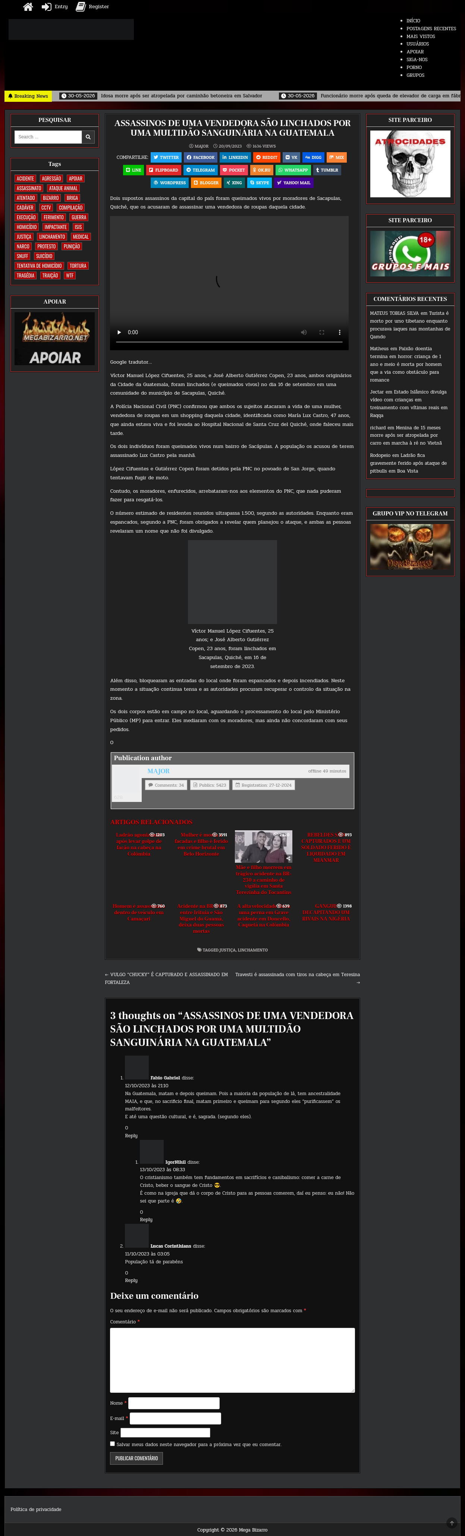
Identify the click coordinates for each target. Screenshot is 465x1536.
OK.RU (261, 170)
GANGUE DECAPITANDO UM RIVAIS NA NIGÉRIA (326, 912)
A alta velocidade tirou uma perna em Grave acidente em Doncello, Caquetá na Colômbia (263, 915)
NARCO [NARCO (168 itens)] (23, 246)
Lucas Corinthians (171, 1246)
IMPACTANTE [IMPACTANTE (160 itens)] (56, 227)
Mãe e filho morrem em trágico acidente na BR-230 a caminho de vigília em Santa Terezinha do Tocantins (263, 880)
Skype (259, 182)
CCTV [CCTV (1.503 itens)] (46, 207)
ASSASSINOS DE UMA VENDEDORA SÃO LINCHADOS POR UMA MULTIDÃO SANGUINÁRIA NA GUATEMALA (232, 128)
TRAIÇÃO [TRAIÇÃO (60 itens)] (50, 275)
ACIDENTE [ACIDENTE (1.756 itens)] (25, 178)
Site (114, 1432)
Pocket (234, 170)
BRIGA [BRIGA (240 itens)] (72, 197)
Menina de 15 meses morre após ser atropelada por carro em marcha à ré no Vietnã (406, 435)
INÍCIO (413, 21)
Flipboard (163, 170)
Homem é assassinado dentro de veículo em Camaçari (139, 912)
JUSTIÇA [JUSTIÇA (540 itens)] (24, 236)
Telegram (200, 170)
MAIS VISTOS (420, 36)
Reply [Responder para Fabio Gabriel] (131, 1136)
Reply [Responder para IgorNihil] (146, 1219)
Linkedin (235, 157)
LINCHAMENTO (253, 950)
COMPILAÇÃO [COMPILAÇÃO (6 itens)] (70, 207)
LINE (133, 170)
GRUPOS (415, 75)
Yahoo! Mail (293, 182)
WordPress (170, 182)
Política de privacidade (35, 1509)
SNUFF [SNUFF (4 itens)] (22, 256)
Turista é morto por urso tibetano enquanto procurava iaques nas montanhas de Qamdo (410, 325)
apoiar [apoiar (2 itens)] (75, 178)
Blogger (206, 182)
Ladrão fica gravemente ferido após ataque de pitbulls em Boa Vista (408, 463)
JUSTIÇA (228, 950)
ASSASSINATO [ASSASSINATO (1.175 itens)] (29, 188)
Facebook (200, 157)
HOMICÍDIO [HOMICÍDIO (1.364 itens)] (27, 227)
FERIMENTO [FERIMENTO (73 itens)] (53, 217)
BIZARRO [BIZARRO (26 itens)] (51, 197)
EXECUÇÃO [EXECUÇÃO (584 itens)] (26, 217)
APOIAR (415, 52)
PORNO (414, 67)
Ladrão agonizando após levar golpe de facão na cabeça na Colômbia (139, 844)
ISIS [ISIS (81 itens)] (78, 227)
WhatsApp (293, 170)
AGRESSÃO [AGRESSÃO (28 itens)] (51, 178)
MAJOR (201, 146)
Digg (313, 157)
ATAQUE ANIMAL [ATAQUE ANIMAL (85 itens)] (63, 188)
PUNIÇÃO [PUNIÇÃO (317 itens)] (72, 246)
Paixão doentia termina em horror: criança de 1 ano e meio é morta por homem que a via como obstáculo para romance (406, 364)
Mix (337, 157)
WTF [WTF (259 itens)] (69, 275)
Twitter (166, 157)
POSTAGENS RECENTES (431, 28)
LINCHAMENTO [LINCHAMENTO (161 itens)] (52, 236)
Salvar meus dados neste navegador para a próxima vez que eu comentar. (199, 1444)
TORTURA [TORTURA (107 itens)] (78, 265)
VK (291, 157)
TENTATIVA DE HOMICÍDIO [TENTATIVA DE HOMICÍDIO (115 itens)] (39, 265)
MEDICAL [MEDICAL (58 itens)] (81, 236)
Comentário (124, 1322)
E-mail (119, 1418)
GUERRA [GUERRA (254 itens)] (79, 217)
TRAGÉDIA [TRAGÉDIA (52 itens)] (25, 275)
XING (234, 182)
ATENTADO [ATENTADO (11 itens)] (26, 197)
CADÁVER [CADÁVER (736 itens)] (25, 207)
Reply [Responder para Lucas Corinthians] (131, 1280)
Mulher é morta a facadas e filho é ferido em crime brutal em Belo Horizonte (201, 844)
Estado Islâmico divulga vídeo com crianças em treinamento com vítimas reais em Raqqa (409, 403)
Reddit (266, 157)
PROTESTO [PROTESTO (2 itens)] (46, 246)
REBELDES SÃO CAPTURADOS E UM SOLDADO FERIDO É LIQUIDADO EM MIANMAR (326, 847)
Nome (118, 1403)
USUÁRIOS (417, 44)
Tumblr (327, 170)
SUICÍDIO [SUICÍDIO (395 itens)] (44, 256)
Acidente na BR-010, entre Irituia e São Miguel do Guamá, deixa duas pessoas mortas (201, 919)
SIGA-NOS (416, 59)
